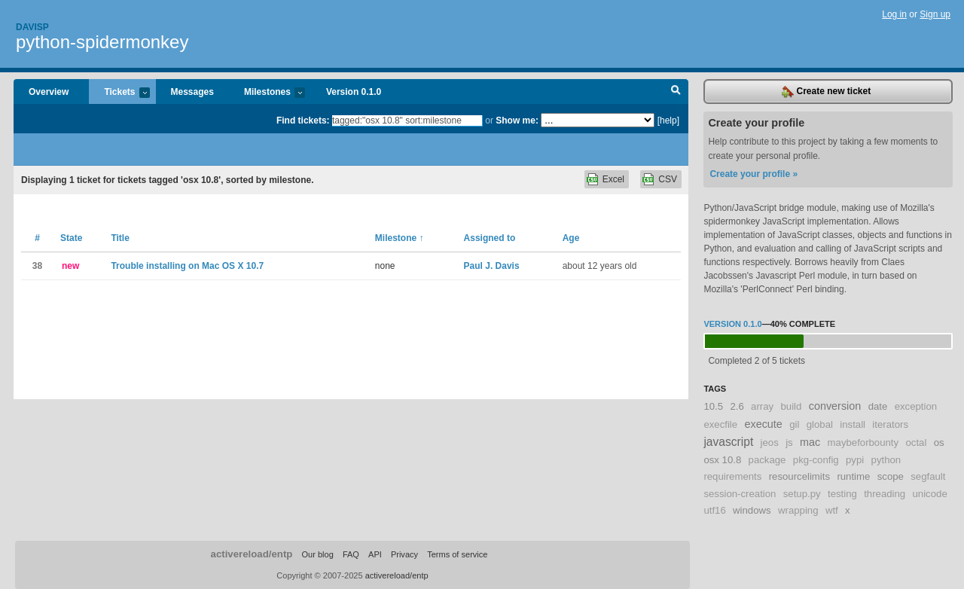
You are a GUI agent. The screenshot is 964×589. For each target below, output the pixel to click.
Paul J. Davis (492, 266)
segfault (928, 476)
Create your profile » (753, 174)
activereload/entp (252, 554)
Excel (613, 179)
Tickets (119, 93)
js (789, 442)
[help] (668, 120)
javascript (728, 441)
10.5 (713, 406)
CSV (667, 179)
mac (810, 442)
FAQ (351, 554)
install (852, 424)
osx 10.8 (722, 459)
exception (916, 406)
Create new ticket (826, 92)
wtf (831, 510)
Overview (49, 92)
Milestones (267, 93)
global (820, 424)
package (767, 459)
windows (752, 510)
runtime (853, 476)
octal (915, 442)
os (939, 442)
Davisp (32, 27)
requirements (732, 476)
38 (37, 266)
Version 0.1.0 (353, 92)
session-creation (739, 493)
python (886, 459)
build (790, 406)
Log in (894, 14)
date (878, 406)
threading (884, 493)
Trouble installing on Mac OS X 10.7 (187, 266)
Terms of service (457, 554)
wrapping (798, 510)
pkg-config (816, 459)
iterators (890, 424)
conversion (835, 406)
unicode (930, 493)
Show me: (517, 120)
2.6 (736, 406)
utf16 (714, 510)
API (375, 554)
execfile (720, 424)
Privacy (404, 554)
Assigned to (490, 238)
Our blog (317, 554)
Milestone (399, 238)
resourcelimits (799, 476)
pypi (855, 459)
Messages (192, 92)
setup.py (802, 493)
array (762, 406)
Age (571, 238)
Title (120, 238)
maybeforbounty (863, 442)
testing (842, 493)
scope (890, 476)
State (71, 238)
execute (763, 424)
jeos (770, 442)
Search (676, 92)
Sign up (935, 14)
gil (794, 424)
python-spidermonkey (102, 42)
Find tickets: (303, 120)
